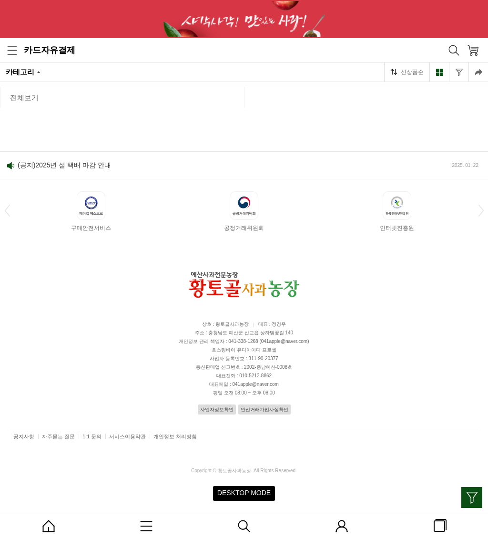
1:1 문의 (92, 436)
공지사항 (23, 436)
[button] (7, 210)
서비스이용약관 (127, 436)
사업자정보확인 (217, 409)
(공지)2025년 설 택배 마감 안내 (64, 165)
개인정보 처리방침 (175, 436)
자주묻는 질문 (58, 436)
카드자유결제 (49, 50)
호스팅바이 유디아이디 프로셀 (244, 349)
